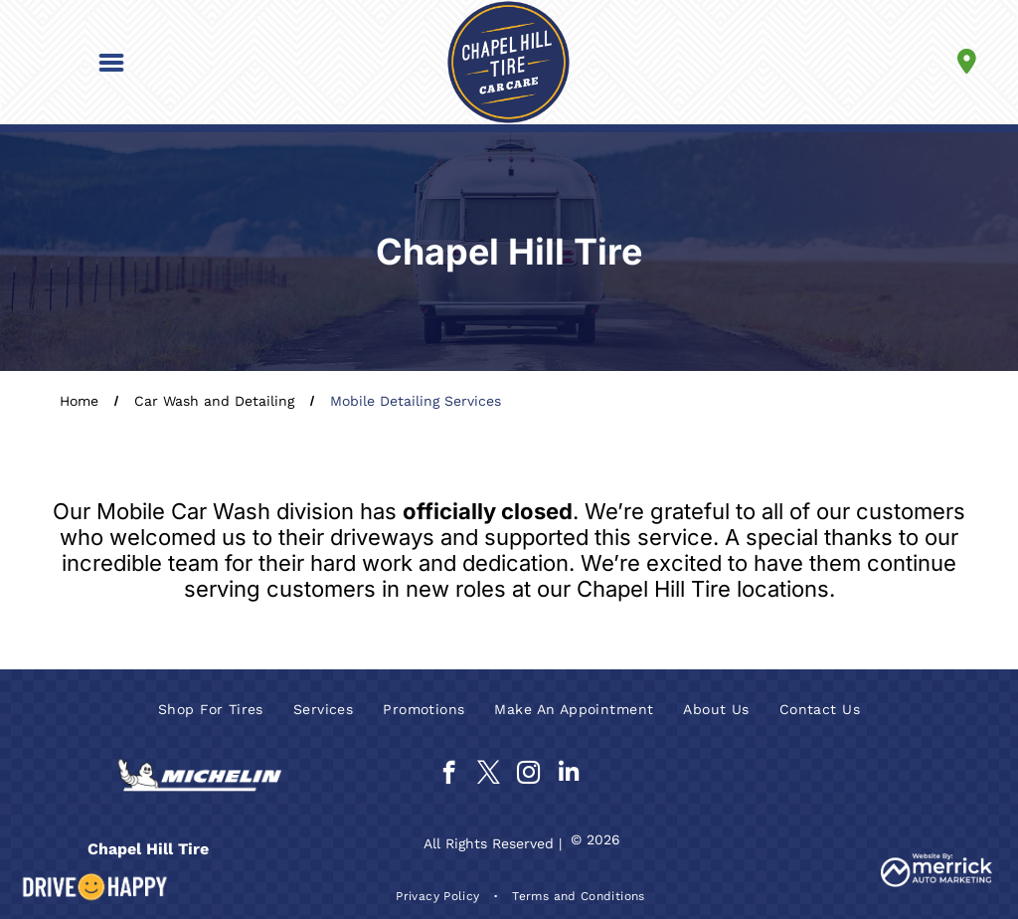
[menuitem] (210, 709)
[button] (111, 63)
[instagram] (528, 775)
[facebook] (448, 775)
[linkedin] (568, 775)
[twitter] (488, 775)
